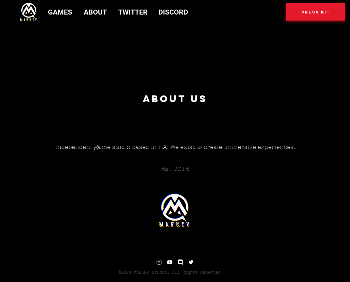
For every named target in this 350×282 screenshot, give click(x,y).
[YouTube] (169, 262)
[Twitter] (191, 262)
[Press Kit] (315, 12)
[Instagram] (159, 262)
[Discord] (180, 262)
